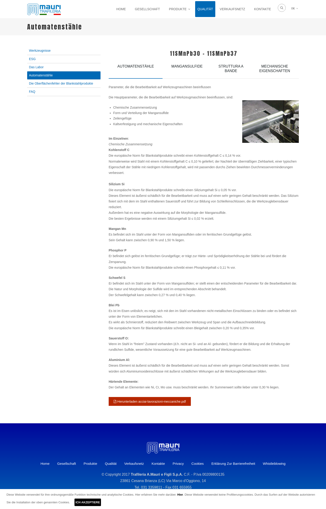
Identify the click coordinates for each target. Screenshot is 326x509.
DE (293, 8)
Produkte (178, 9)
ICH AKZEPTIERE (88, 502)
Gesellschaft (147, 9)
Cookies (198, 463)
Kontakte (262, 9)
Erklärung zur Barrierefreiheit (233, 463)
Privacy (178, 463)
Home (121, 9)
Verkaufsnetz (232, 9)
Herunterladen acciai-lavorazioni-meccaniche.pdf (150, 401)
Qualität (205, 9)
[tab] (136, 70)
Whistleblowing (274, 463)
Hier (180, 494)
